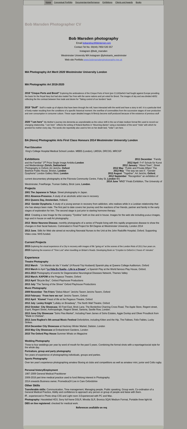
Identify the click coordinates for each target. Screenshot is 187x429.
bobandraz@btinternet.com (97, 43)
